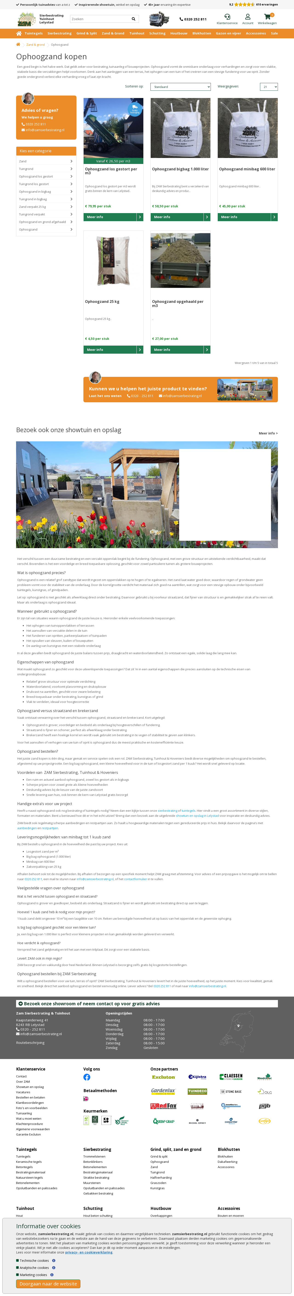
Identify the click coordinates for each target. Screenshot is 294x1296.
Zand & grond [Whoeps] (35, 45)
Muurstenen (92, 1183)
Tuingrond (26, 169)
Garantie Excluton (28, 1134)
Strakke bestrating (96, 1177)
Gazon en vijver (228, 33)
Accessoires (256, 33)
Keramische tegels (29, 1162)
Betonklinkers (93, 1162)
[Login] (247, 19)
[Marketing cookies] (17, 1274)
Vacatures (23, 1092)
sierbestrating (167, 811)
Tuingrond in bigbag (33, 199)
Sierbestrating (60, 33)
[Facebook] (86, 1077)
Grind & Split (86, 33)
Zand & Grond (113, 33)
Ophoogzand (28, 229)
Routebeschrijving (30, 1042)
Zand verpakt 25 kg (32, 207)
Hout (19, 1216)
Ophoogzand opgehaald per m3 (178, 303)
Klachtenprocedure (29, 1124)
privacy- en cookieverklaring (89, 1252)
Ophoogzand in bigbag (35, 191)
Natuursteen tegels (29, 1177)
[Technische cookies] (17, 1260)
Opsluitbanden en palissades (36, 1188)
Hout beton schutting (97, 1216)
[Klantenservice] (227, 19)
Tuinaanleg (24, 1113)
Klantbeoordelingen (30, 1103)
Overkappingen (161, 1216)
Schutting (157, 33)
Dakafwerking (227, 1162)
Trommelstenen (94, 1156)
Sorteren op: (134, 86)
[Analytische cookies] (17, 1267)
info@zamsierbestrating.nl (45, 130)
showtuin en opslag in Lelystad (197, 816)
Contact (21, 1076)
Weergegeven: (225, 86)
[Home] (38, 19)
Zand (22, 161)
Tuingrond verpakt (32, 214)
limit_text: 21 (269, 87)
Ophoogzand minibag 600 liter (247, 169)
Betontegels (24, 1167)
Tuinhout (136, 33)
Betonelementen (28, 1183)
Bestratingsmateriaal (30, 1172)
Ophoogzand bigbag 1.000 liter (180, 169)
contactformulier (135, 879)
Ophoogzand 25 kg (102, 301)
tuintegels (188, 811)
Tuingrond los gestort (34, 184)
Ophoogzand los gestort (36, 176)
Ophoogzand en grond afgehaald (42, 222)
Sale (274, 33)
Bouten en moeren (231, 1216)
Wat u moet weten (28, 1118)
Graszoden (158, 1183)
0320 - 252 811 (142, 396)
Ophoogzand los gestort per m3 (111, 171)
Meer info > (268, 433)
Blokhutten (201, 33)
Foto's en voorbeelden (32, 1108)
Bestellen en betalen (30, 1097)
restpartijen (50, 828)
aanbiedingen (27, 828)
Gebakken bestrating (98, 1193)
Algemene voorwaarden (33, 1129)
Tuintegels (34, 33)
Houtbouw (178, 33)
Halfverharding (161, 1177)
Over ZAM (23, 1081)
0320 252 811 (36, 124)
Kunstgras (157, 1188)
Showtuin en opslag (30, 1087)
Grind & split (158, 1156)
